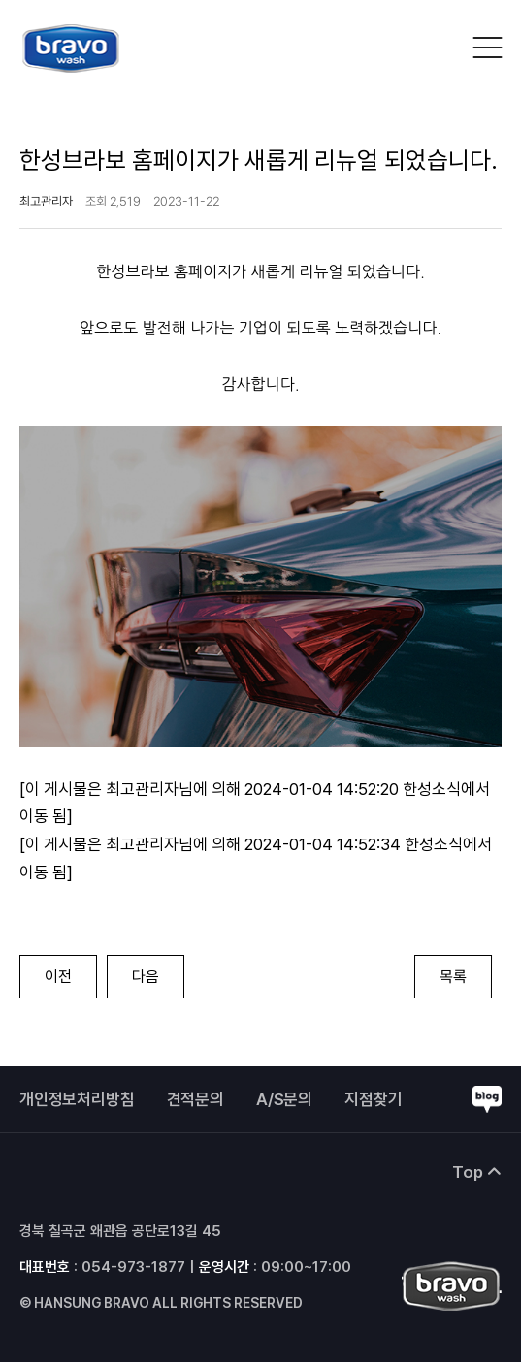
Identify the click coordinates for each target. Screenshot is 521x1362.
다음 (145, 976)
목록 (453, 976)
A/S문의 (284, 1099)
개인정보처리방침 (77, 1099)
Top (477, 1172)
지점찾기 (373, 1099)
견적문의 (195, 1099)
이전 (58, 976)
